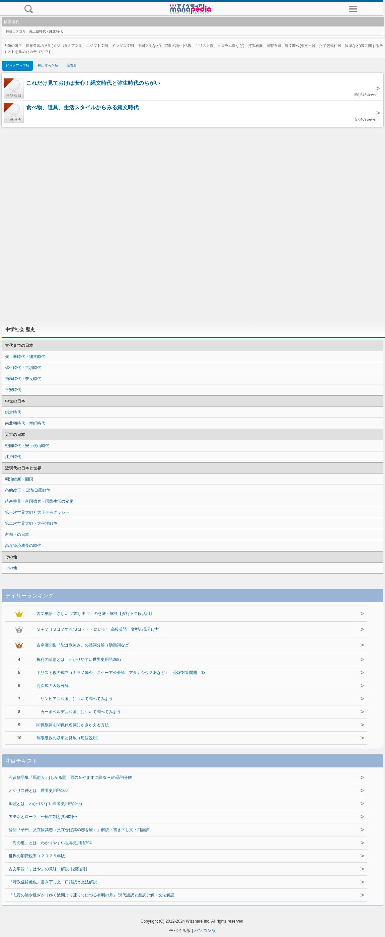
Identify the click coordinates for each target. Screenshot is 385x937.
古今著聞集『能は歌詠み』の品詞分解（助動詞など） (84, 645)
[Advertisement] (192, 224)
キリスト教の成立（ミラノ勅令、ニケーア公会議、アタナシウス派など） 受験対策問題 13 (121, 672)
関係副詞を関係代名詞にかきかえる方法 (72, 725)
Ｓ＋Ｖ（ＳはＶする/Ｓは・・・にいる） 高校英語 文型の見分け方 (97, 629)
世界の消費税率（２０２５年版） (39, 856)
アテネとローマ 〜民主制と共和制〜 (43, 816)
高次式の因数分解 (52, 685)
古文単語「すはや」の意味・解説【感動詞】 (49, 869)
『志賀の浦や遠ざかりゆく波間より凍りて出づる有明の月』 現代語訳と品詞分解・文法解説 (91, 895)
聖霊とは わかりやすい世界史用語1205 (45, 803)
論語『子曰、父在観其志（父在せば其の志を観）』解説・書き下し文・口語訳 (79, 829)
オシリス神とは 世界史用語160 (38, 790)
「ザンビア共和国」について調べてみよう (74, 698)
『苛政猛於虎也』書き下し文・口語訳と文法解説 (53, 882)
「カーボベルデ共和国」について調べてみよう (78, 711)
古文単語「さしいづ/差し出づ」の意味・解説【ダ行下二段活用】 (95, 613)
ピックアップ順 (17, 65)
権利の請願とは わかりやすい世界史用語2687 (79, 659)
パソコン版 (205, 930)
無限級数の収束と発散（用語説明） (68, 738)
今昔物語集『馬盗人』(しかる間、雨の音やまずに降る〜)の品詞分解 (70, 777)
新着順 (72, 65)
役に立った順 (48, 65)
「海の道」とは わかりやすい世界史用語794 (50, 842)
